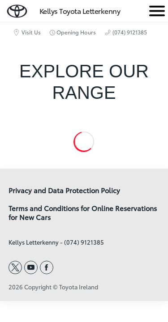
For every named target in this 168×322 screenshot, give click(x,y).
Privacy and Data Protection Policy (64, 190)
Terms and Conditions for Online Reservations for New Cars (83, 213)
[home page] (17, 9)
